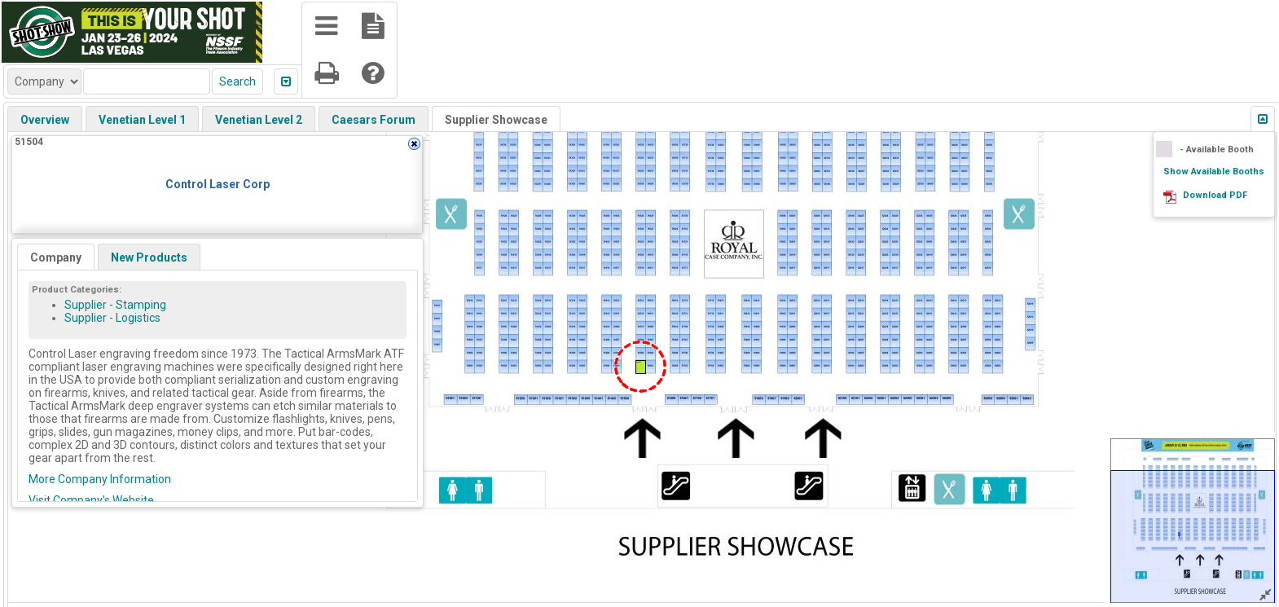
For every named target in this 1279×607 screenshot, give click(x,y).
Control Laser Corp (217, 184)
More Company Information (100, 479)
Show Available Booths (1213, 171)
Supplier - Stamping (115, 304)
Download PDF (1215, 195)
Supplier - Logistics (112, 317)
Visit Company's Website (91, 500)
